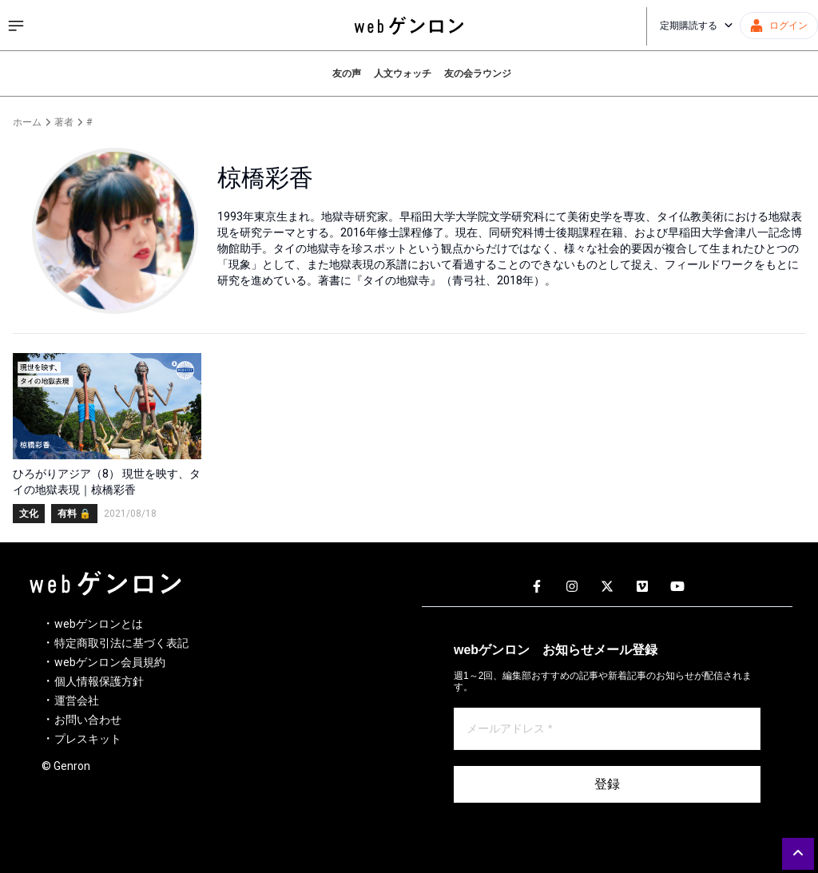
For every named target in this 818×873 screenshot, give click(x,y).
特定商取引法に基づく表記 (121, 643)
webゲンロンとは (98, 623)
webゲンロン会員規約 (109, 662)
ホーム (27, 122)
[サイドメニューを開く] (16, 26)
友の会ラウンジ (477, 73)
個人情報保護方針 (99, 681)
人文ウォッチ (402, 73)
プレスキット (87, 738)
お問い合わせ (87, 719)
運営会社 (76, 700)
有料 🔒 (74, 513)
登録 (607, 784)
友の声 (346, 73)
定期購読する (696, 25)
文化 (28, 513)
